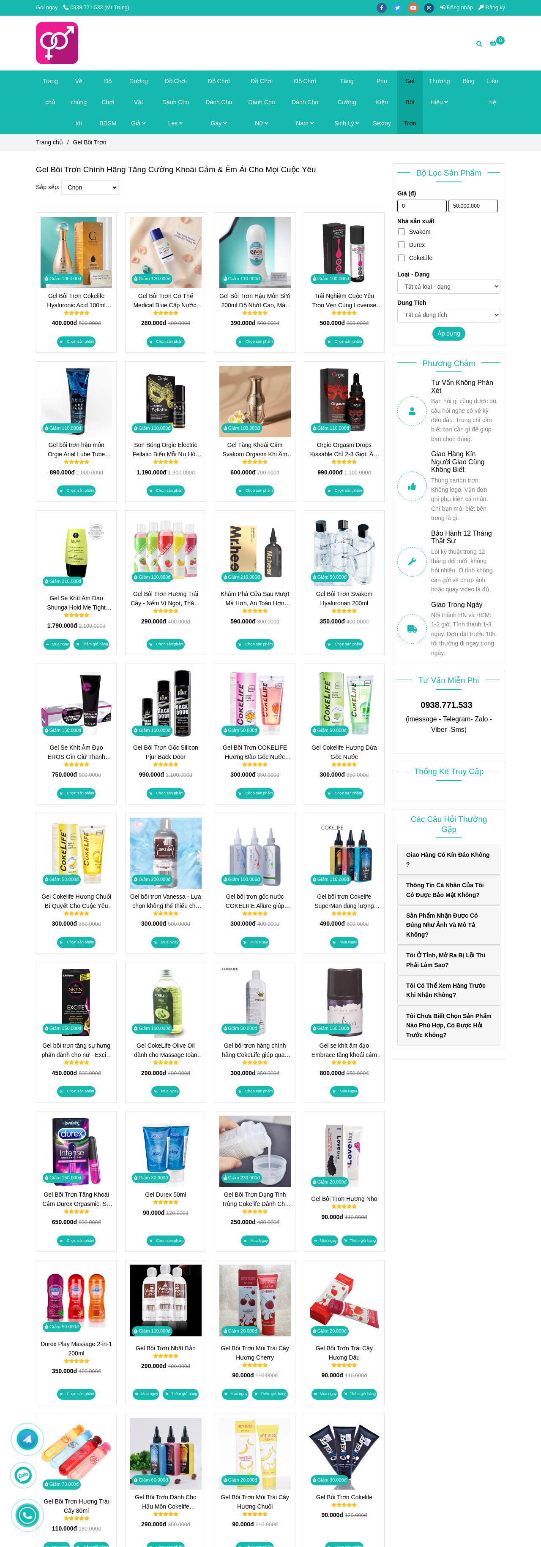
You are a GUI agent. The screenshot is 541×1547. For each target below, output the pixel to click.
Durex (411, 244)
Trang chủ (50, 92)
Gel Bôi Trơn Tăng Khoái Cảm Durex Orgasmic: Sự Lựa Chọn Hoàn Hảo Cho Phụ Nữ (76, 1199)
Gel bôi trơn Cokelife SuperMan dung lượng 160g (344, 901)
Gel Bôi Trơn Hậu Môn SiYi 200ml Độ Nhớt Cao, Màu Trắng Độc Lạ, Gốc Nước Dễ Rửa (254, 301)
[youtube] (416, 8)
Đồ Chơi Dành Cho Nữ (262, 102)
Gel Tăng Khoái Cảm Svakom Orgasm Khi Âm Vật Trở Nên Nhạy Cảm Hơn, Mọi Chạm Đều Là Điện (254, 450)
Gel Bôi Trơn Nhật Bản (166, 1348)
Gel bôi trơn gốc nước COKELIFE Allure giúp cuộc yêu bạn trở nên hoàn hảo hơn (254, 901)
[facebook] (385, 8)
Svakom (414, 231)
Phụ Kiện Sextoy (382, 102)
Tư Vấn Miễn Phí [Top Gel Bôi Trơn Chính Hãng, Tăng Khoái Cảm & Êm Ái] (448, 680)
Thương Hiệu (439, 92)
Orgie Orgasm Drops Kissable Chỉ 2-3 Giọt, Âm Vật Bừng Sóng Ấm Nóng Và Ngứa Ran (344, 450)
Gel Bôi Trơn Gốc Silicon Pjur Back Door (165, 752)
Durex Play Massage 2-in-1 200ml (76, 1349)
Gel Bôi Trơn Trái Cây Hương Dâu (344, 1353)
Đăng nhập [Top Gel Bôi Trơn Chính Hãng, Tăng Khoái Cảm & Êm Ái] (456, 8)
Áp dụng (448, 333)
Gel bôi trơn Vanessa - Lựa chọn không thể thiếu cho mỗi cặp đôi (165, 901)
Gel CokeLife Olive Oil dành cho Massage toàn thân (165, 1050)
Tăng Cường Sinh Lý (347, 102)
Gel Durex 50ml (165, 1194)
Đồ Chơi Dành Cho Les (175, 102)
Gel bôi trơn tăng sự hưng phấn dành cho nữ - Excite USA (76, 1050)
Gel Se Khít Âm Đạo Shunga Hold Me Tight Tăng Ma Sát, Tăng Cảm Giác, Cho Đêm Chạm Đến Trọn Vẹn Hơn (76, 603)
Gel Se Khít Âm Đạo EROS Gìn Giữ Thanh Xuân (76, 752)
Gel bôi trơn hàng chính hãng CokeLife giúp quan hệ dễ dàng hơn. (255, 1050)
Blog (469, 81)
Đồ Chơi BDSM (107, 102)
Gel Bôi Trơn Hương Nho (344, 1198)
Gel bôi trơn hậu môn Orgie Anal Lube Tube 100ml (76, 450)
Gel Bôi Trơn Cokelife (344, 1497)
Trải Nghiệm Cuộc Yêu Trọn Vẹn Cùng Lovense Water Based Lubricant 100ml (344, 301)
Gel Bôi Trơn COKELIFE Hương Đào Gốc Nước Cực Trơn (255, 752)
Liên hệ (492, 92)
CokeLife (415, 258)
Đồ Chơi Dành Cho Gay (218, 102)
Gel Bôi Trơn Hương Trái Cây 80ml (76, 1506)
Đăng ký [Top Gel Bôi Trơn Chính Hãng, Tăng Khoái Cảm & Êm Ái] (491, 8)
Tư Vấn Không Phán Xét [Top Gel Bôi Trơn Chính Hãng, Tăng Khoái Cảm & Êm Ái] (462, 386)
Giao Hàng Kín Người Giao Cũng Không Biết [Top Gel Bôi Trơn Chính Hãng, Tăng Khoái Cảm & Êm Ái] (458, 461)
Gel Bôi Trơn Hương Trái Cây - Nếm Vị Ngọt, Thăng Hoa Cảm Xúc (165, 599)
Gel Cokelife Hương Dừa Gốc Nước (344, 752)
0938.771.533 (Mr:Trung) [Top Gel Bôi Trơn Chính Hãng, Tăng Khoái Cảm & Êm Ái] (96, 8)
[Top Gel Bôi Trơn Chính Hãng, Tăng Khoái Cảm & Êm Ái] (497, 43)
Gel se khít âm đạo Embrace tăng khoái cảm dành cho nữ (344, 1050)
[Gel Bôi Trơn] (57, 43)
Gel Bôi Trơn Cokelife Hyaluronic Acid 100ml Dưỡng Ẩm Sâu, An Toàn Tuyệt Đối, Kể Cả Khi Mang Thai (76, 301)
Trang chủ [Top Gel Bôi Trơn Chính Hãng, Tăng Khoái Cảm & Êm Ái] (49, 142)
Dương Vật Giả (138, 102)
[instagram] (431, 8)
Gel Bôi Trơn (410, 102)
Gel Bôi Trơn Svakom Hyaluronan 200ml (344, 599)
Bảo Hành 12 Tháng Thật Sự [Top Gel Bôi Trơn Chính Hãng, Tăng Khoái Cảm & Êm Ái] (461, 537)
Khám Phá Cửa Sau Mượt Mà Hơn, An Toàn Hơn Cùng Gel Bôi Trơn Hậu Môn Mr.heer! (255, 599)
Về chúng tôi (79, 102)
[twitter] (400, 8)
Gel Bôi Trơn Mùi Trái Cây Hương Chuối (255, 1502)
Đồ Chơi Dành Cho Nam (305, 102)
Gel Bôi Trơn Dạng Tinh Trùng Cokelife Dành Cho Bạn (254, 1199)
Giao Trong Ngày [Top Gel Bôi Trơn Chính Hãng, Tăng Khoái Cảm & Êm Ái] (457, 604)
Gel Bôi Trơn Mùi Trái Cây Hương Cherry (255, 1353)
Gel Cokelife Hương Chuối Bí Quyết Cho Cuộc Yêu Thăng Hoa (76, 901)
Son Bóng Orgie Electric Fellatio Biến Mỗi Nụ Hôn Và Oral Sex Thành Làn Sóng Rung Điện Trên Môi (165, 450)
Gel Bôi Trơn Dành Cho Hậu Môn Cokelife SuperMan (166, 1502)
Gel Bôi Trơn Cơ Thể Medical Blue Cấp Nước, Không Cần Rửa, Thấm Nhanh (165, 301)
